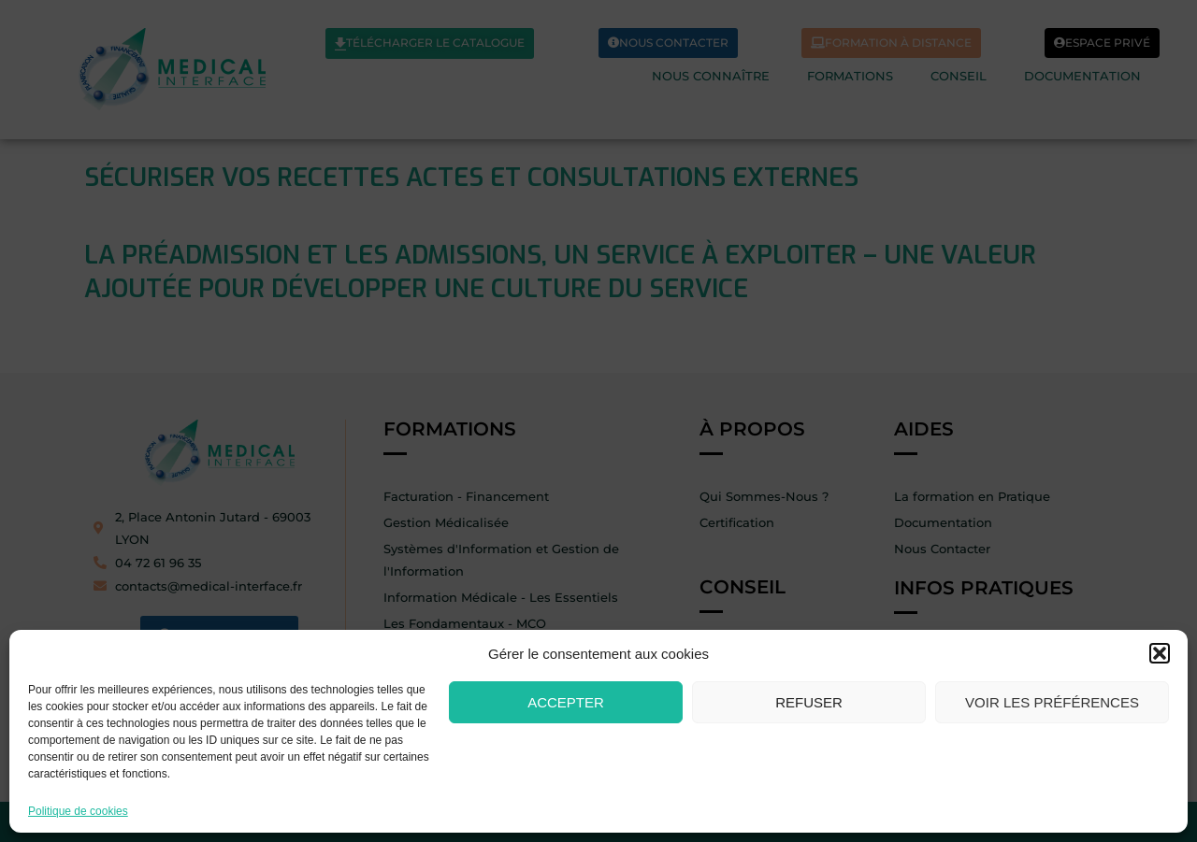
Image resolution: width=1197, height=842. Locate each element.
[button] (1159, 653)
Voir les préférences (1052, 702)
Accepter (565, 702)
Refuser (809, 702)
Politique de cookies (78, 812)
